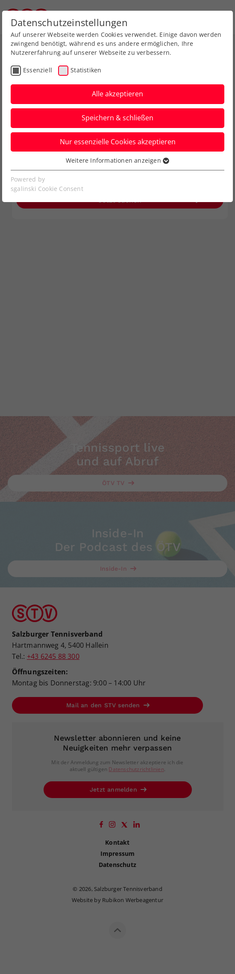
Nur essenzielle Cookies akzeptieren (118, 141)
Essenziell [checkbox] (37, 70)
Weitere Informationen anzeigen (117, 160)
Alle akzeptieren (117, 93)
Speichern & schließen (117, 117)
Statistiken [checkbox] (85, 70)
